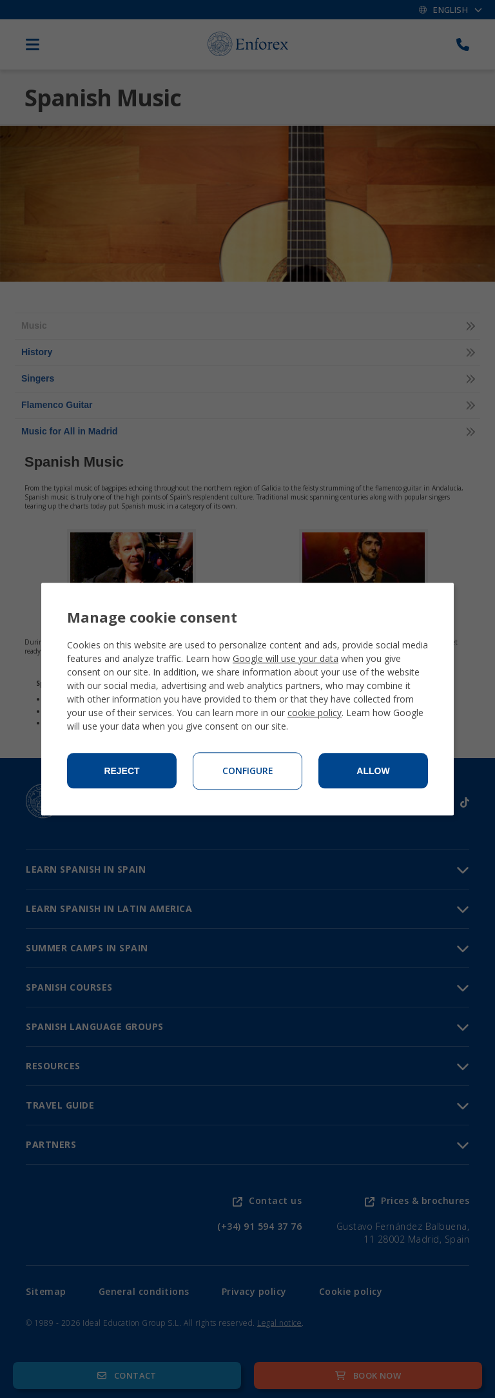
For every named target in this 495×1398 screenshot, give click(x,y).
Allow (372, 771)
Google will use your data (285, 658)
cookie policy (314, 712)
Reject (121, 771)
